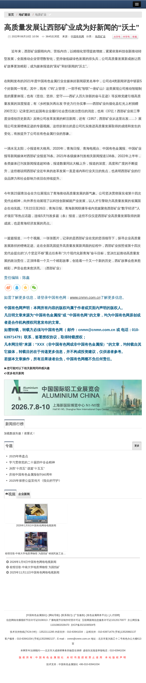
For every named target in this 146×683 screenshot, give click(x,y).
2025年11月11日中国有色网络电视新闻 (32, 572)
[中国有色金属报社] (36, 615)
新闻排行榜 (14, 424)
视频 (10, 494)
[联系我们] (66, 615)
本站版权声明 (116, 657)
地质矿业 (100, 36)
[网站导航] (54, 615)
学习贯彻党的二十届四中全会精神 (32, 462)
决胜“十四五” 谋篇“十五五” (27, 468)
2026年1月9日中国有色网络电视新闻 (36, 525)
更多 (136, 445)
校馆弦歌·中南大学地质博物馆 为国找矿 (33, 567)
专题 (9, 446)
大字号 (117, 37)
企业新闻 (24, 494)
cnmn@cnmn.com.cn (79, 638)
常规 (134, 37)
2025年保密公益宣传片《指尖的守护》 (35, 480)
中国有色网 (77, 36)
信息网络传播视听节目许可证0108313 (27, 620)
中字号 (126, 37)
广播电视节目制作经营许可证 (65, 620)
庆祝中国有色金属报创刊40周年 (30, 474)
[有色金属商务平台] (96, 615)
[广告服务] (79, 615)
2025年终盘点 (18, 456)
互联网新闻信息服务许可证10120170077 (104, 620)
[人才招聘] (114, 615)
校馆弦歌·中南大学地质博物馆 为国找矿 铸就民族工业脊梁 (36, 553)
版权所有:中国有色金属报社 (42, 657)
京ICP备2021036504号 (83, 625)
